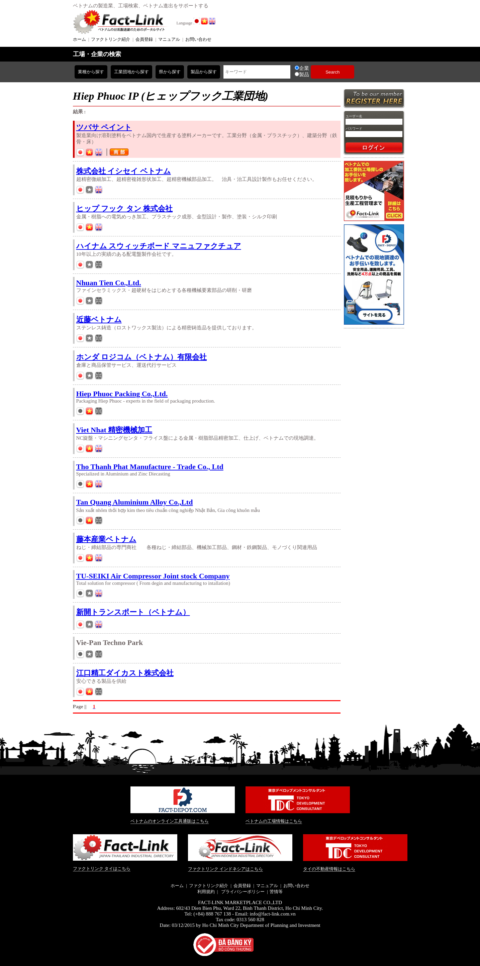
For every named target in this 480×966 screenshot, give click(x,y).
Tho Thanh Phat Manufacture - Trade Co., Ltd (149, 466)
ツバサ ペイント (104, 127)
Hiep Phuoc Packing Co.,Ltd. (122, 394)
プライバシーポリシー (242, 891)
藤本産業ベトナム (106, 539)
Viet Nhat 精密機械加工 (114, 430)
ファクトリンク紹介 (110, 39)
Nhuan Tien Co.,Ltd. (108, 283)
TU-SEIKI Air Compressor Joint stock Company (153, 576)
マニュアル (169, 39)
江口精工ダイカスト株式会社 (125, 673)
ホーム (79, 39)
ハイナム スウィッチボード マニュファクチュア (158, 246)
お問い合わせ (198, 39)
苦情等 (276, 891)
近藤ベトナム (99, 319)
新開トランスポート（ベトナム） (133, 612)
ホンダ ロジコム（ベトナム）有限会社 (141, 357)
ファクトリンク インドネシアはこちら (225, 868)
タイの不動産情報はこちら (329, 868)
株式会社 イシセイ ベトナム (123, 171)
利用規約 (206, 891)
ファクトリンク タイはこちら (101, 868)
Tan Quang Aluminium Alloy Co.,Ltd (134, 502)
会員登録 (144, 39)
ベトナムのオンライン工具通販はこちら (169, 821)
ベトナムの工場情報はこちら (274, 821)
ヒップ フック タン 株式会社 (124, 208)
